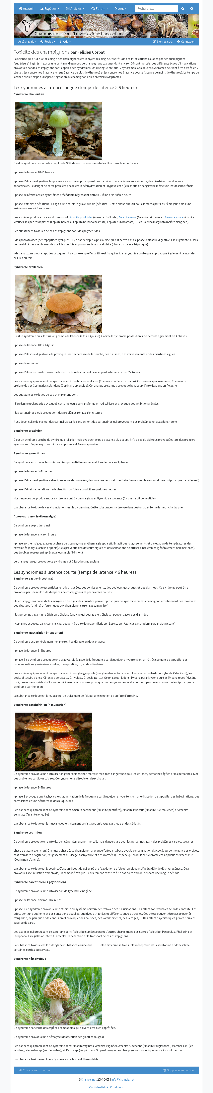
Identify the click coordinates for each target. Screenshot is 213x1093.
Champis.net (28, 1070)
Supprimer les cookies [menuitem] (179, 1070)
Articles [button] (74, 8)
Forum (46, 1070)
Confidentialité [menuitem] (98, 1087)
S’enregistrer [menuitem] (162, 41)
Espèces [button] (48, 8)
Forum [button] (98, 8)
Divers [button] (119, 8)
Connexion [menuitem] (186, 41)
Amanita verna (127, 217)
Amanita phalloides (81, 217)
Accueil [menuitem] (25, 8)
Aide (63, 41)
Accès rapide (26, 41)
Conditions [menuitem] (117, 1087)
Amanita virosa (174, 217)
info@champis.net (123, 1079)
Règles (46, 41)
